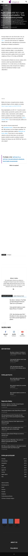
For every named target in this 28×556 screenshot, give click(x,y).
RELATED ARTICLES (7, 296)
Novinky (5, 10)
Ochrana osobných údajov (7, 498)
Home (2, 5)
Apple (6, 5)
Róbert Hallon (5, 27)
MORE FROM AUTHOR (19, 296)
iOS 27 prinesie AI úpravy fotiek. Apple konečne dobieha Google (12, 422)
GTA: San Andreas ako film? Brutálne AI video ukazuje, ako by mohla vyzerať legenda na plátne (12, 416)
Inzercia (3, 489)
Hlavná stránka (5, 482)
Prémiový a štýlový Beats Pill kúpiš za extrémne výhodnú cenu (12, 434)
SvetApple (9, 254)
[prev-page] (2, 323)
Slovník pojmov (5, 485)
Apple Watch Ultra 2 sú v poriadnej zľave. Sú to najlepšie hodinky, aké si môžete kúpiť (12, 428)
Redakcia (3, 494)
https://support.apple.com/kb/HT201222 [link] (11, 106)
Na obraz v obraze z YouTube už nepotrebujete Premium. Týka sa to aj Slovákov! (18, 301)
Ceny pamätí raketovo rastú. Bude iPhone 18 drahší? (13, 410)
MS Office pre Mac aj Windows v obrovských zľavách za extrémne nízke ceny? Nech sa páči (13, 446)
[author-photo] (14, 276)
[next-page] (5, 323)
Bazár (2, 487)
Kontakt (3, 491)
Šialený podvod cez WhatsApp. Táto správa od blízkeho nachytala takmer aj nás (12, 440)
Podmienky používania (6, 496)
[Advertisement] (14, 209)
